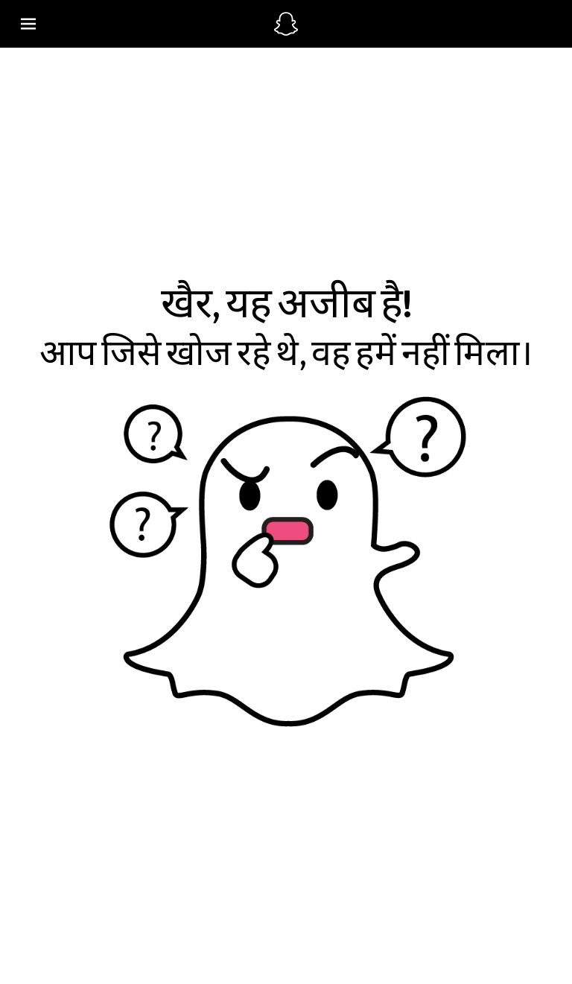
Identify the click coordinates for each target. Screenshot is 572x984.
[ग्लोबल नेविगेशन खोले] (138, 24)
